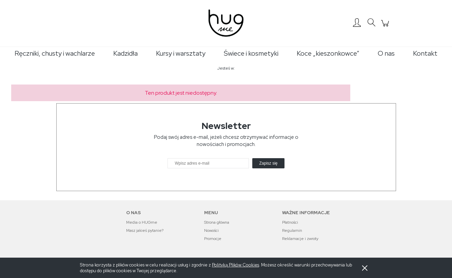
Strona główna (216, 222)
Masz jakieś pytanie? (144, 230)
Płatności (290, 222)
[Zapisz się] (268, 163)
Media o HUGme (141, 222)
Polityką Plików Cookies (235, 265)
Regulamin (292, 230)
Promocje (212, 238)
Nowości (211, 230)
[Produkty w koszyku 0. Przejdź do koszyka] (386, 27)
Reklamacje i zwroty (300, 238)
